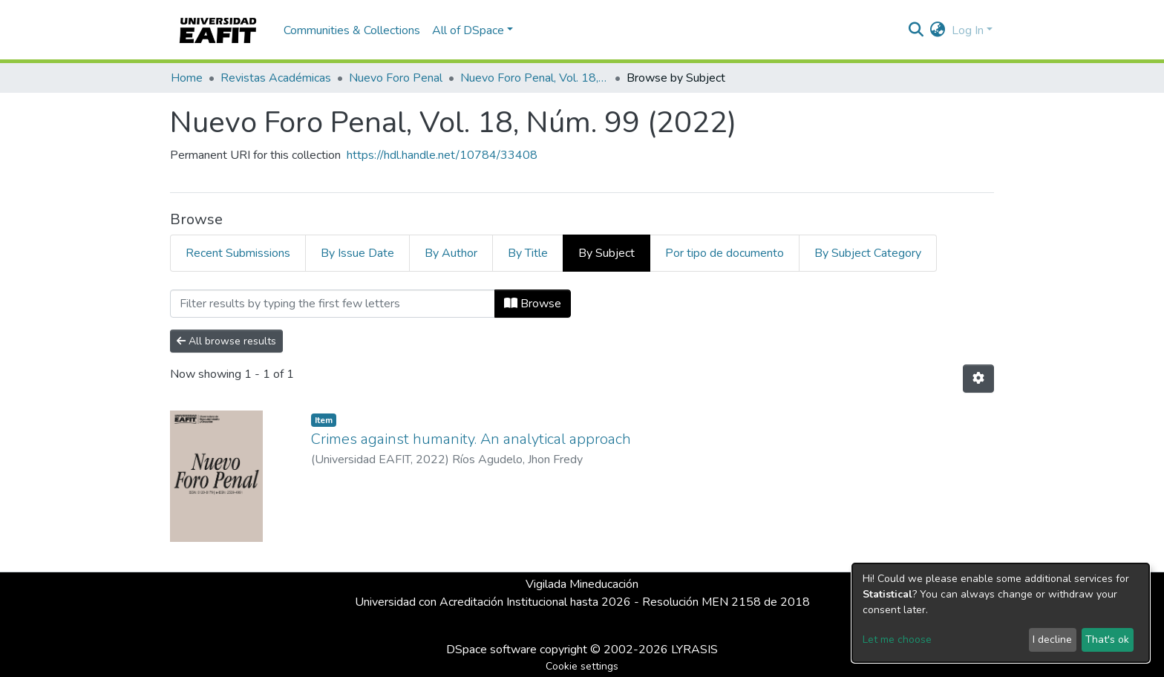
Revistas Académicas (275, 78)
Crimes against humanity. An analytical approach (471, 439)
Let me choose (897, 639)
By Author (451, 253)
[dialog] (1000, 612)
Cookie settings (582, 666)
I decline (1052, 639)
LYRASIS (694, 649)
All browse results (226, 341)
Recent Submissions (238, 253)
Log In (968, 30)
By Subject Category (867, 253)
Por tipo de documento (724, 253)
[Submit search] (916, 30)
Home (187, 78)
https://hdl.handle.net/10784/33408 (442, 155)
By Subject (606, 253)
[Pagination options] (978, 378)
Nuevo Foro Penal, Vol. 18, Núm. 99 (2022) (534, 78)
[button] (938, 30)
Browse (532, 303)
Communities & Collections (352, 30)
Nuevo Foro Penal (395, 78)
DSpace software (491, 649)
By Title (528, 253)
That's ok (1107, 639)
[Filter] (332, 304)
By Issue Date (357, 253)
